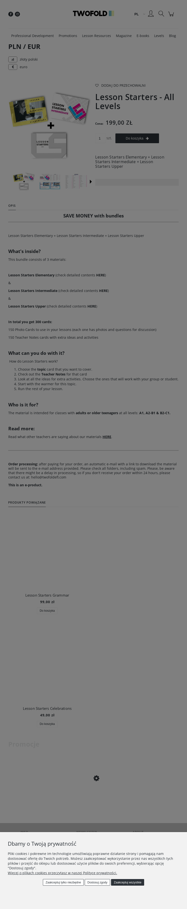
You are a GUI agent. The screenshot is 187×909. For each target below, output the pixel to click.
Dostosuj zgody (97, 882)
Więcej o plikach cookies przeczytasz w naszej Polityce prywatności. (62, 873)
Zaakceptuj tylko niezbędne (63, 882)
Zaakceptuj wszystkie (127, 882)
